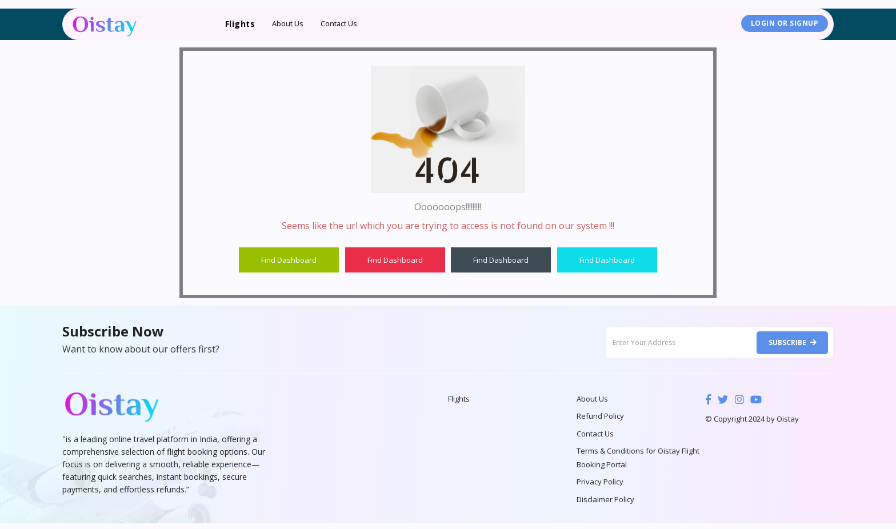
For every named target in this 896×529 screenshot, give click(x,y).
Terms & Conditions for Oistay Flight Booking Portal (638, 462)
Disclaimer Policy (605, 505)
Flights (459, 400)
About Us (288, 24)
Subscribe (790, 342)
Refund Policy (600, 418)
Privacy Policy (600, 487)
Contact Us (340, 24)
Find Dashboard (289, 260)
